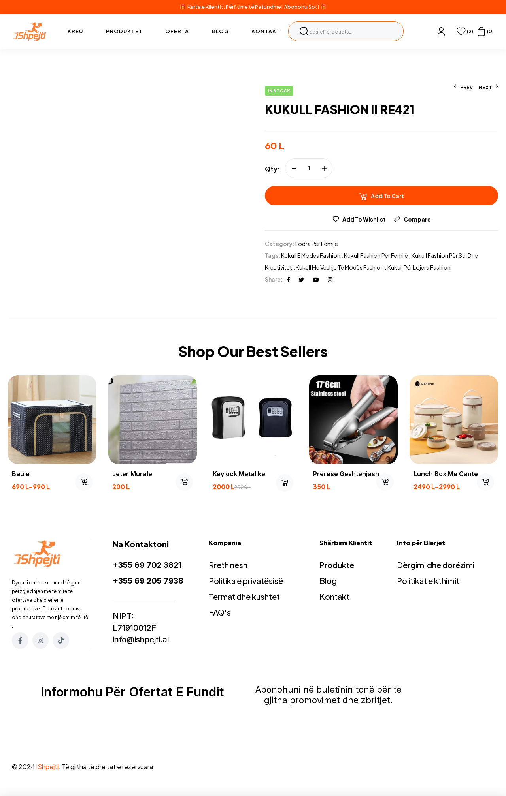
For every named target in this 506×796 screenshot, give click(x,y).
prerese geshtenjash (346, 474)
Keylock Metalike (239, 474)
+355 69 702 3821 (147, 565)
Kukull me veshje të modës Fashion (340, 267)
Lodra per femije (316, 243)
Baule (21, 474)
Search (304, 31)
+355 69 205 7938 (148, 581)
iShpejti (47, 766)
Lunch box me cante (445, 474)
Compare (417, 219)
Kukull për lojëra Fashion (419, 267)
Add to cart (387, 195)
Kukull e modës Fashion (310, 255)
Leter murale (132, 474)
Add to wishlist (364, 219)
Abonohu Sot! (301, 7)
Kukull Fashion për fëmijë (376, 255)
